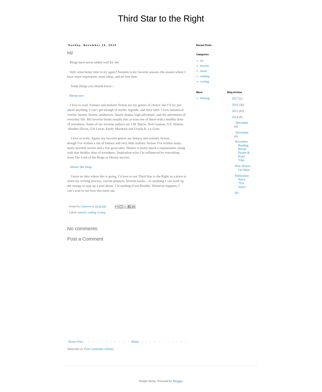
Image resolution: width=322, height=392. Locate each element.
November (242, 132)
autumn (82, 212)
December (242, 122)
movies (204, 65)
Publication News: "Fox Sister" (242, 181)
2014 (235, 117)
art (201, 60)
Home (135, 341)
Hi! (237, 193)
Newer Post (75, 341)
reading (92, 212)
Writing (205, 98)
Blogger (177, 381)
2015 (235, 111)
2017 (235, 98)
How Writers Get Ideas (243, 167)
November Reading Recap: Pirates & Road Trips (242, 151)
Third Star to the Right (161, 18)
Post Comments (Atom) (99, 349)
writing (101, 212)
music (203, 71)
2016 (235, 105)
